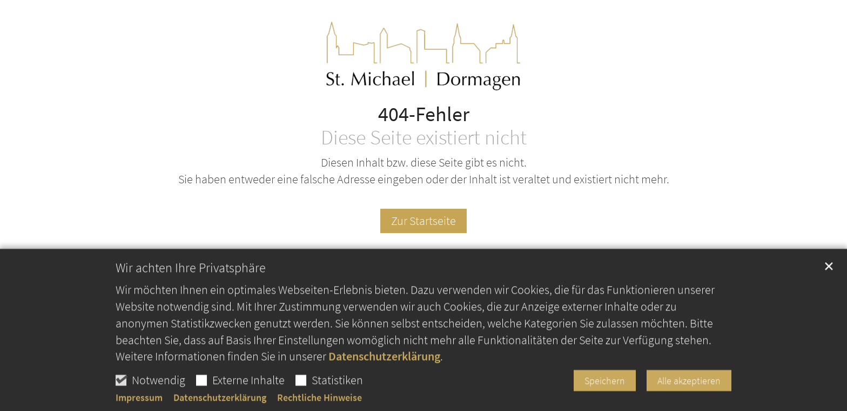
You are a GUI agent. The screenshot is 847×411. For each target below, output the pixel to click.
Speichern (604, 395)
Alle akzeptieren (689, 395)
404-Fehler (423, 114)
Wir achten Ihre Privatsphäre (191, 282)
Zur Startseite (423, 220)
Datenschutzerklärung (384, 370)
